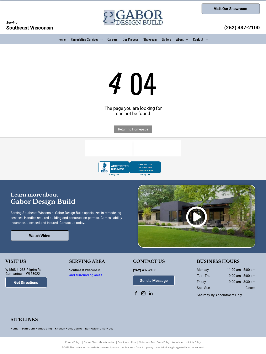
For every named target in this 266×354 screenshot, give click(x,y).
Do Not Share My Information (99, 344)
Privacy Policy (72, 344)
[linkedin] (151, 296)
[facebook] (136, 296)
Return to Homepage (133, 129)
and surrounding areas (85, 277)
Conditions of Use (127, 344)
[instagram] (143, 296)
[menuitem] (62, 39)
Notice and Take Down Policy (154, 344)
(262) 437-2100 (242, 28)
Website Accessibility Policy (186, 344)
